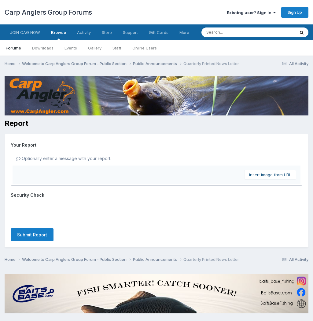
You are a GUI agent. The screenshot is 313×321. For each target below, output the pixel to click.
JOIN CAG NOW (25, 32)
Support (130, 32)
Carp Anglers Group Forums (48, 12)
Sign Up (295, 12)
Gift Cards (158, 32)
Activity (84, 32)
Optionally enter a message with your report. (63, 158)
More (184, 32)
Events (70, 48)
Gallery (94, 48)
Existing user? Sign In (251, 12)
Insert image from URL (270, 174)
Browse (58, 35)
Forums (13, 48)
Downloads (42, 48)
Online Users (144, 48)
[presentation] (57, 212)
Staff (116, 48)
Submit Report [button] (32, 234)
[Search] (231, 32)
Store (107, 32)
